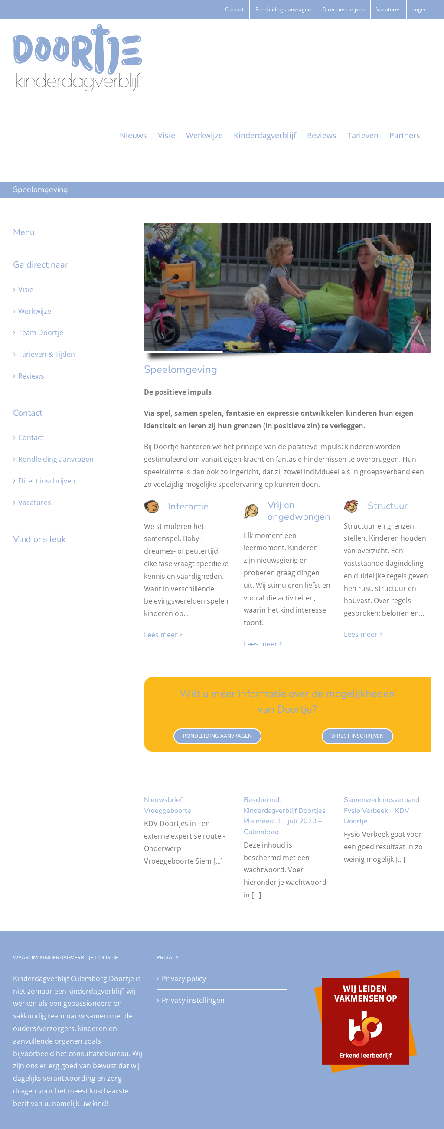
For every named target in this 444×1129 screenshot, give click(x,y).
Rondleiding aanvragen (56, 459)
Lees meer (161, 635)
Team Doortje (40, 332)
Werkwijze (34, 311)
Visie (25, 289)
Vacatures (34, 502)
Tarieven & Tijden (46, 354)
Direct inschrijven (46, 481)
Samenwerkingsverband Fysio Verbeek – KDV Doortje (381, 810)
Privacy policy (184, 978)
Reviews (31, 376)
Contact (31, 437)
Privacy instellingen (193, 1000)
